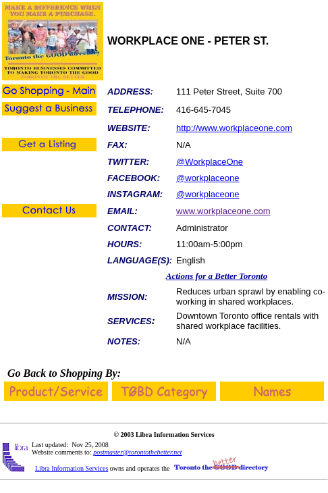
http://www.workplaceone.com (234, 128)
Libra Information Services (71, 468)
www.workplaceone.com (223, 211)
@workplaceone (207, 178)
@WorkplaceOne (209, 162)
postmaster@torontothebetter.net (137, 452)
